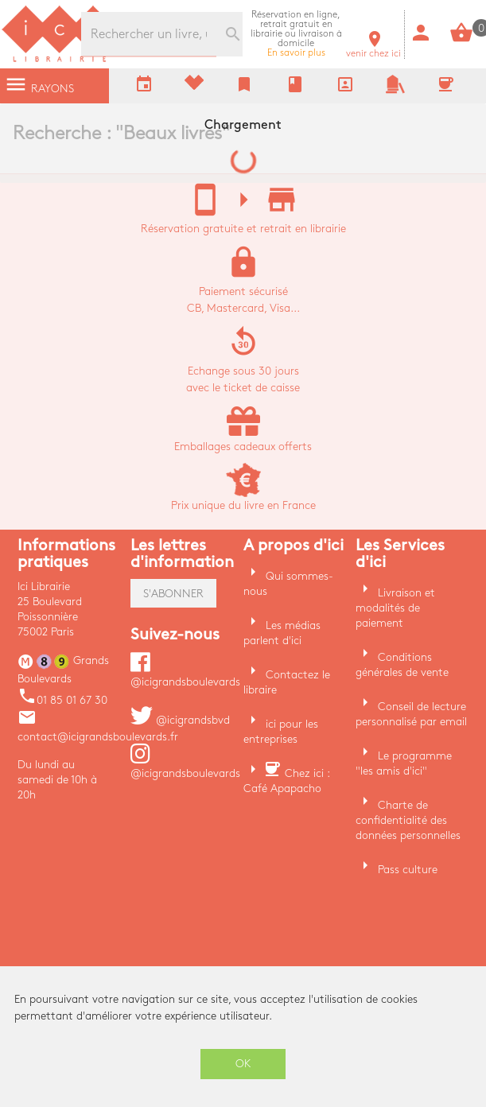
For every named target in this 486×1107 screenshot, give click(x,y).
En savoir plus (296, 33)
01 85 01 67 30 (62, 700)
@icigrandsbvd (180, 720)
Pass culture (407, 869)
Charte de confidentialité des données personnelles (408, 820)
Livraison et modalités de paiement (395, 608)
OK (243, 1063)
